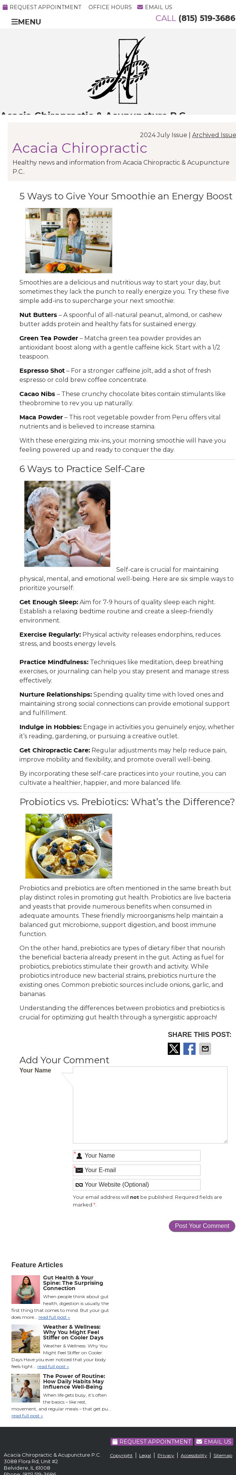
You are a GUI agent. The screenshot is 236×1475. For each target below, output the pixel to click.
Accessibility (194, 1455)
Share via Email (206, 1049)
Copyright (121, 1455)
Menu (26, 22)
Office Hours (110, 7)
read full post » (54, 1317)
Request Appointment (42, 7)
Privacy (165, 1455)
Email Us (154, 7)
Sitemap (223, 1455)
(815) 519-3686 (206, 19)
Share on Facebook (190, 1049)
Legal (145, 1455)
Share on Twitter (174, 1049)
